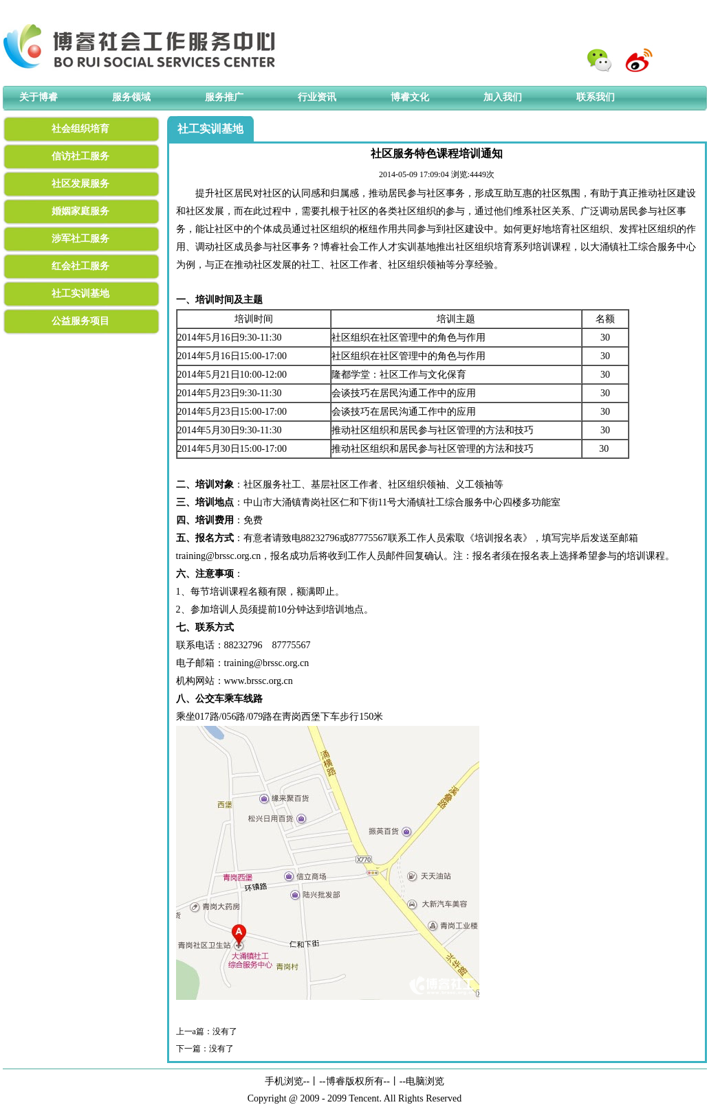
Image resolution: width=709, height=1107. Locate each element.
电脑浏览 (425, 1081)
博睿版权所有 (355, 1081)
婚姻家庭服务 (80, 211)
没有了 (224, 1031)
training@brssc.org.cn (218, 556)
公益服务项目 (80, 321)
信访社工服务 (80, 156)
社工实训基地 (80, 293)
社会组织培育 (80, 129)
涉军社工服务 (80, 238)
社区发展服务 (80, 184)
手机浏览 (284, 1081)
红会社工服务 (80, 266)
